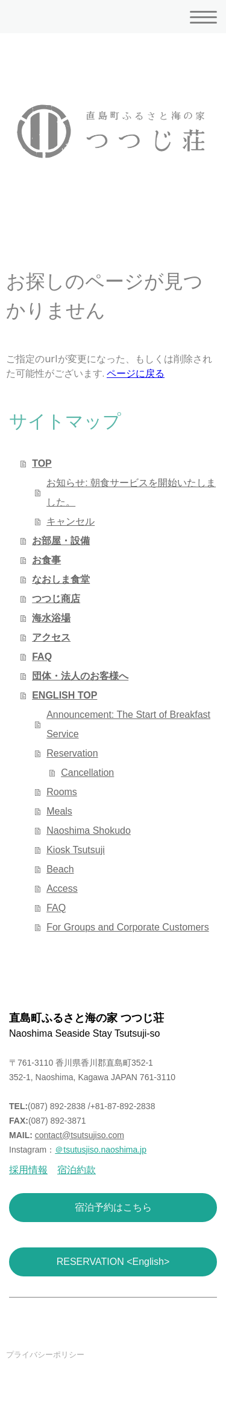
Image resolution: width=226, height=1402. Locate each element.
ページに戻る (136, 373)
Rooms (61, 792)
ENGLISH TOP (64, 695)
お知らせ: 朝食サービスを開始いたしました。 (131, 492)
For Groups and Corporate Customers (127, 927)
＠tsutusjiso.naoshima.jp (100, 1149)
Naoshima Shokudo (88, 830)
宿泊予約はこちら (113, 1207)
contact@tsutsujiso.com (79, 1135)
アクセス (51, 637)
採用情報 (28, 1170)
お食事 (46, 560)
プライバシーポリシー (45, 1354)
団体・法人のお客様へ (80, 676)
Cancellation (87, 772)
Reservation (72, 753)
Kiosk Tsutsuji (75, 850)
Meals (59, 811)
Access (62, 888)
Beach (60, 869)
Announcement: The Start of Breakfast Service (128, 724)
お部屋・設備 (61, 541)
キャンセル (70, 521)
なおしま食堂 (61, 579)
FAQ (42, 656)
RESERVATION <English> (113, 1261)
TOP (42, 463)
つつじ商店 (56, 599)
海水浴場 (51, 618)
